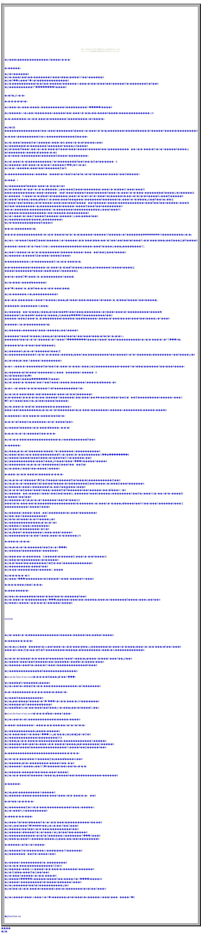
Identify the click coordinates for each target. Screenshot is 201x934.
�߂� (4, 931)
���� (6, 928)
